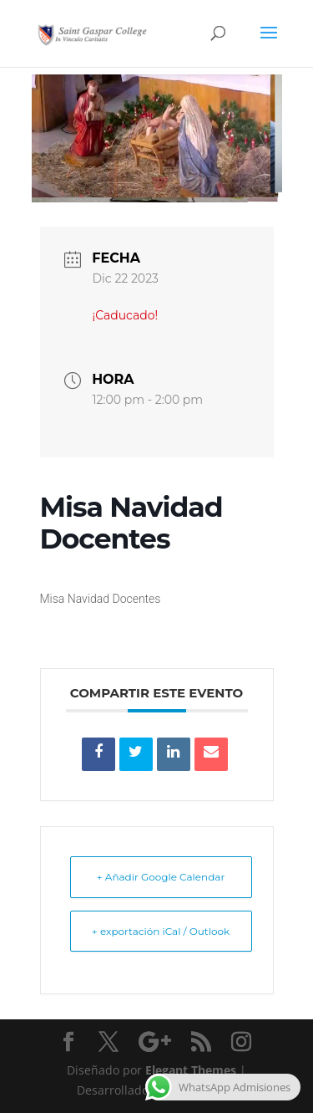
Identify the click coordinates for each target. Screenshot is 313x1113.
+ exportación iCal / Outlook (161, 931)
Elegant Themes (190, 1070)
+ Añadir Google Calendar (161, 876)
